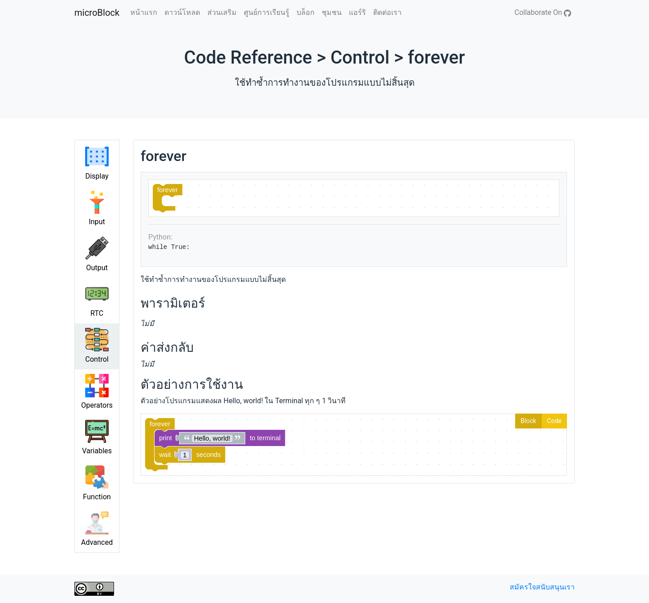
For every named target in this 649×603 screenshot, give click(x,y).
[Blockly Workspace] (353, 198)
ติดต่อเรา (387, 12)
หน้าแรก (143, 12)
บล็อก (306, 12)
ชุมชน (332, 12)
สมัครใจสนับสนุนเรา (542, 587)
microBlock (96, 12)
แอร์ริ (357, 12)
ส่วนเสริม (222, 12)
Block (528, 420)
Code (554, 420)
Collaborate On (543, 12)
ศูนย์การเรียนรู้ (266, 12)
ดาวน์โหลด (182, 12)
